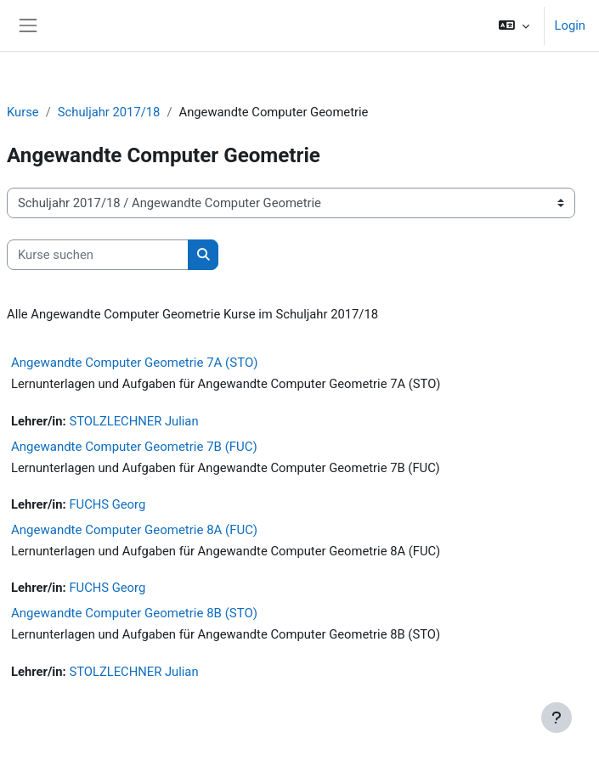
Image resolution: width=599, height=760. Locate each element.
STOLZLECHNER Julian (133, 421)
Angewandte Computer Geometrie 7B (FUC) (134, 446)
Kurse (23, 112)
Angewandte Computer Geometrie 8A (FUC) (134, 530)
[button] (514, 25)
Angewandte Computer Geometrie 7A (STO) (134, 362)
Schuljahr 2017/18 (109, 112)
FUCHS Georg (107, 504)
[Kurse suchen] (98, 254)
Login (570, 25)
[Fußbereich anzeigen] (556, 717)
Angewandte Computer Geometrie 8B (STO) (134, 613)
